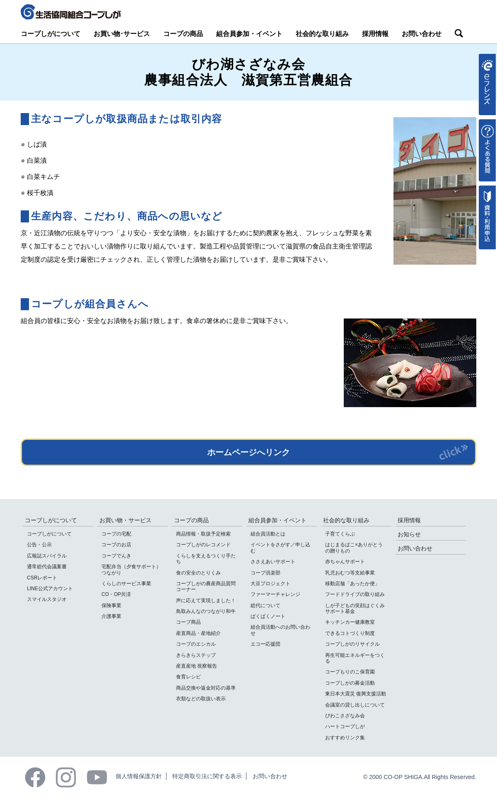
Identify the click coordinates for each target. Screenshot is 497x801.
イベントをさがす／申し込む (280, 547)
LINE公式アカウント (50, 588)
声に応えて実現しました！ (206, 600)
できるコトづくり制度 (350, 633)
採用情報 (375, 33)
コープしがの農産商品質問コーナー (206, 586)
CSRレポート (42, 578)
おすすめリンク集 (345, 738)
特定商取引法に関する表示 (207, 776)
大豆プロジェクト (270, 583)
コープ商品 (188, 622)
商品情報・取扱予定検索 (203, 534)
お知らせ (409, 534)
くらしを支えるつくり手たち (206, 559)
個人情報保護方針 (139, 776)
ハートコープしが (345, 726)
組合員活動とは (268, 534)
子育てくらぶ (340, 534)
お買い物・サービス (125, 520)
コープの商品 (183, 33)
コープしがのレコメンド (203, 545)
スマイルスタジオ (47, 599)
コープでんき (116, 556)
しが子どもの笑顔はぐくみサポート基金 (355, 608)
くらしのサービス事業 (126, 583)
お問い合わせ (422, 33)
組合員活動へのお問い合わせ (280, 630)
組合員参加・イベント (249, 33)
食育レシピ (188, 677)
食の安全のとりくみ (198, 573)
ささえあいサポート (273, 562)
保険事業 (111, 605)
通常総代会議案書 (47, 566)
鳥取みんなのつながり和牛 (206, 611)
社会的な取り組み (322, 33)
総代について (265, 605)
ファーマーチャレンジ (275, 594)
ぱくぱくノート (268, 616)
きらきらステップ (196, 655)
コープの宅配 (116, 534)
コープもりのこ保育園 (350, 672)
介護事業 (111, 616)
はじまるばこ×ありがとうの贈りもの (354, 547)
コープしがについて (50, 33)
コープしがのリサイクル (352, 644)
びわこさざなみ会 (345, 716)
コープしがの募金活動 (350, 683)
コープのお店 (116, 545)
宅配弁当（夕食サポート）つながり (131, 569)
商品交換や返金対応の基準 (206, 688)
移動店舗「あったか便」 (352, 583)
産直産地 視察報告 (196, 666)
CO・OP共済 (116, 594)
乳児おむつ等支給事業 (350, 573)
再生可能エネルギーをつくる (355, 658)
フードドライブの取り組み (355, 594)
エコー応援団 (265, 644)
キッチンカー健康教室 (350, 622)
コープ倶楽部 (265, 573)
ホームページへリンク (248, 452)
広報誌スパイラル (47, 556)
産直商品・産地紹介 (198, 633)
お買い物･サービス (122, 33)
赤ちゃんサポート (345, 562)
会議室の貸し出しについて (355, 705)
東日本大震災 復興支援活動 (355, 694)
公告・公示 (39, 545)
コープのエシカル (196, 644)
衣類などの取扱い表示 (201, 699)
